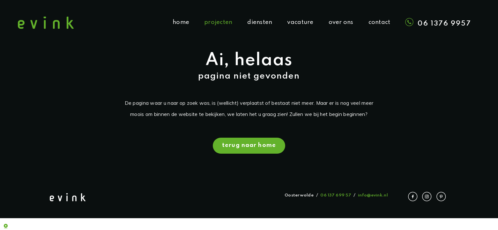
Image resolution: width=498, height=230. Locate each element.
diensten (259, 22)
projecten (218, 22)
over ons (341, 22)
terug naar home (249, 145)
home (181, 22)
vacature (300, 22)
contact (379, 22)
